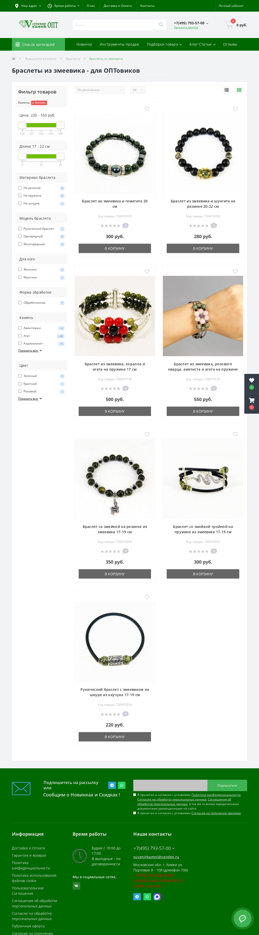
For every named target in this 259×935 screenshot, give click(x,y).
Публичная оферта (28, 926)
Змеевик (39, 102)
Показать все (30, 350)
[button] (63, 6)
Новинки (84, 44)
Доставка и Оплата (118, 6)
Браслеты (73, 58)
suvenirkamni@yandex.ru (156, 856)
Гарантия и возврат (29, 855)
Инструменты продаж (119, 44)
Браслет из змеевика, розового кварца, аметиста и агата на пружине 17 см (203, 369)
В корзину (115, 248)
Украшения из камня (40, 58)
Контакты (147, 6)
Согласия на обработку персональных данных (171, 799)
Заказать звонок (186, 27)
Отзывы (230, 44)
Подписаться (227, 785)
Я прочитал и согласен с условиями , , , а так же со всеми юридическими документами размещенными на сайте (189, 802)
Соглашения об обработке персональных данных (184, 801)
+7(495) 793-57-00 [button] (154, 848)
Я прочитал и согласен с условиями (189, 813)
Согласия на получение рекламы (216, 813)
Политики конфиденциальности (216, 795)
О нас (91, 6)
